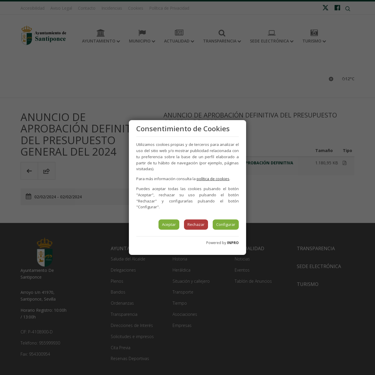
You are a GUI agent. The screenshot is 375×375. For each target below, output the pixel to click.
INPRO (233, 242)
